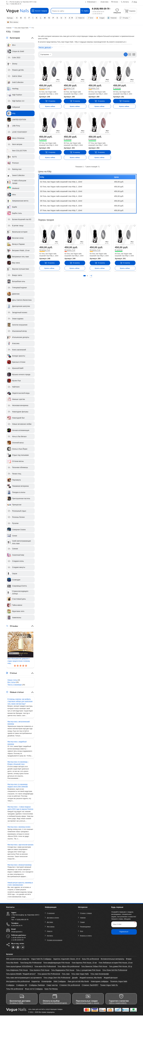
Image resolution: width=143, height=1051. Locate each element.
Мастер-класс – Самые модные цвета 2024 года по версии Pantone (20, 808)
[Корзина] (130, 11)
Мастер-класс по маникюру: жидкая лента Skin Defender (18, 785)
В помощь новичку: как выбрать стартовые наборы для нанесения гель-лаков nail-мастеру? (20, 701)
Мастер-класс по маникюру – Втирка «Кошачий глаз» (18, 763)
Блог (90, 18)
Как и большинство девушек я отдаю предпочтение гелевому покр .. (19, 661)
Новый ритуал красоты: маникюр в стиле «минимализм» (20, 884)
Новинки (112, 18)
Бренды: (10, 18)
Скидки (100, 18)
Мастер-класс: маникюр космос (19, 827)
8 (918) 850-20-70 (100, 8)
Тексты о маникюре (15, 685)
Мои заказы (12, 22)
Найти (85, 11)
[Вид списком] (130, 54)
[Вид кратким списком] (134, 54)
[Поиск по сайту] (67, 11)
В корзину (50, 101)
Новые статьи (13, 680)
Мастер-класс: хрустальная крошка (20, 845)
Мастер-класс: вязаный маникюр (20, 865)
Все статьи (11, 682)
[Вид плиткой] (126, 54)
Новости (80, 18)
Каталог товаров (39, 11)
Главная (8, 27)
